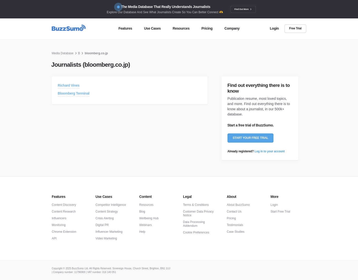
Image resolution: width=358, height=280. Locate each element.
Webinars (145, 225)
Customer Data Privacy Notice (198, 213)
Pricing (231, 218)
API (54, 238)
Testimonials (235, 225)
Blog (142, 211)
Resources (146, 205)
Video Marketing (106, 238)
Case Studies (235, 231)
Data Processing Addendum (194, 223)
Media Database (62, 53)
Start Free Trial (280, 211)
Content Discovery (64, 205)
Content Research (64, 211)
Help (142, 231)
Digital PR (102, 225)
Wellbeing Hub (149, 218)
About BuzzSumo (238, 205)
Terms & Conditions (196, 205)
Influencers (59, 218)
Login (274, 205)
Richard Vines (69, 85)
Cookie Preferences (196, 232)
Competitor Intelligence (110, 205)
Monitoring (59, 225)
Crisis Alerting (104, 218)
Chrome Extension (64, 231)
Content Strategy (106, 211)
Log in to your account (270, 151)
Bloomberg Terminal (74, 93)
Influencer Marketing (109, 231)
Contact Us (234, 211)
